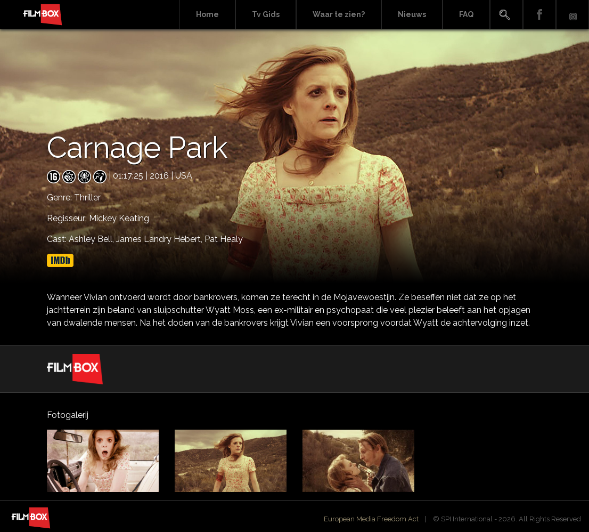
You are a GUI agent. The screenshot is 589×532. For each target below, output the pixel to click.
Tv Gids (266, 14)
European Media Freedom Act (371, 519)
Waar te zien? (339, 14)
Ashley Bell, (92, 239)
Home (207, 14)
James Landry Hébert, (160, 239)
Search (506, 14)
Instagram (572, 14)
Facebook (539, 14)
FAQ (466, 14)
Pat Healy (223, 239)
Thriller (87, 197)
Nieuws (412, 14)
